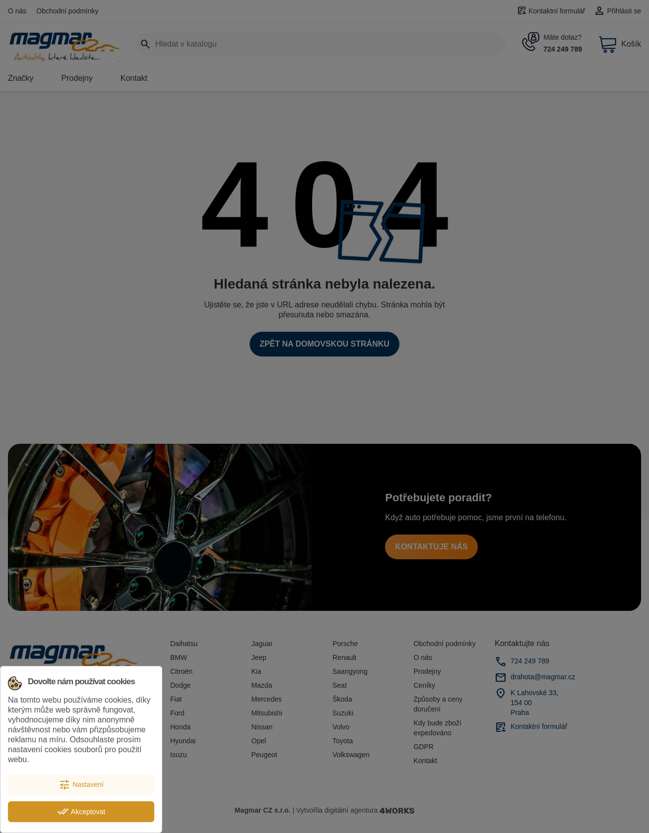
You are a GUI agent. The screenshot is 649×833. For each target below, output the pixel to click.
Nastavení (81, 785)
